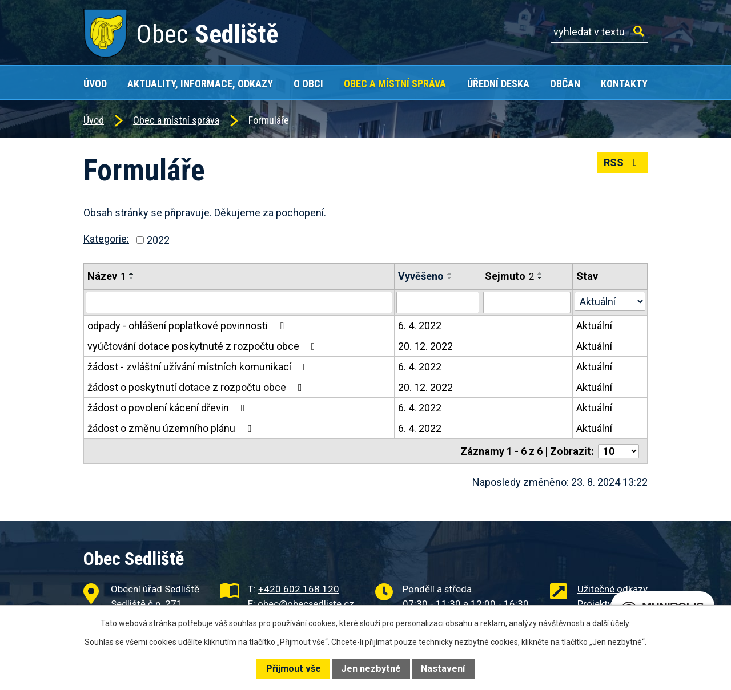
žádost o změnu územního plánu (171, 428)
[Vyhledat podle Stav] (610, 301)
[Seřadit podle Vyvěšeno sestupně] (450, 278)
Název (106, 276)
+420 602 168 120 (298, 589)
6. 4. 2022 (419, 326)
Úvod (95, 84)
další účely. (611, 623)
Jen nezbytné (371, 668)
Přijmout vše (293, 668)
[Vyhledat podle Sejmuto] (527, 302)
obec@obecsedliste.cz (306, 604)
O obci (308, 84)
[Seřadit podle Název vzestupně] (132, 273)
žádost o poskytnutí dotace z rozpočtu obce (197, 387)
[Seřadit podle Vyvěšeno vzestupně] (450, 273)
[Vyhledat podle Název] (239, 302)
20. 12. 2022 (425, 346)
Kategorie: (106, 239)
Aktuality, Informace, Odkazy (200, 84)
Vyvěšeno (421, 276)
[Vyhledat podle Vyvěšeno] (437, 302)
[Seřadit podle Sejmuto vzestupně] (540, 273)
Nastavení (443, 668)
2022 (158, 240)
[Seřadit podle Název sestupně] (132, 278)
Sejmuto (509, 276)
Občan (565, 84)
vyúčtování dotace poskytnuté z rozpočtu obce (203, 346)
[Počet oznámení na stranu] (618, 451)
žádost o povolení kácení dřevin (168, 408)
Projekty (594, 604)
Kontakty (624, 84)
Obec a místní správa (395, 84)
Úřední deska (498, 84)
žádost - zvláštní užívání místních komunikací (199, 367)
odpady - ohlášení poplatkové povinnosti (187, 326)
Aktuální (594, 326)
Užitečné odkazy (612, 589)
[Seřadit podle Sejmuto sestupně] (540, 278)
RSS (623, 162)
